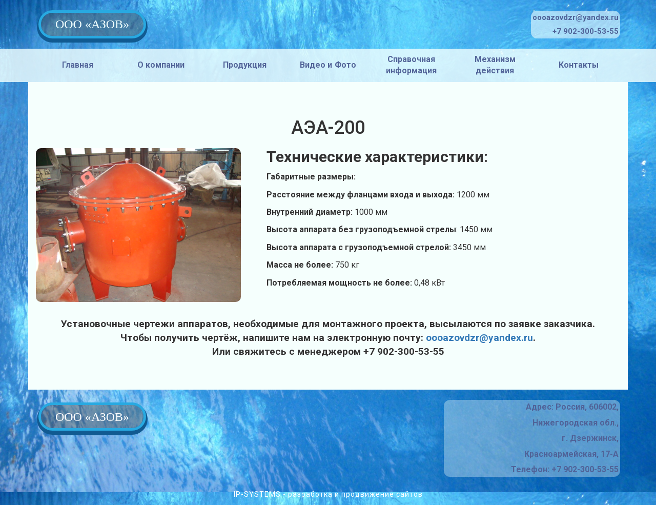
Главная (77, 65)
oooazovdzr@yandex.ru (479, 338)
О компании (160, 65)
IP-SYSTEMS (257, 494)
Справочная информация (411, 64)
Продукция (244, 65)
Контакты (579, 65)
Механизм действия (495, 64)
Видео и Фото (328, 65)
